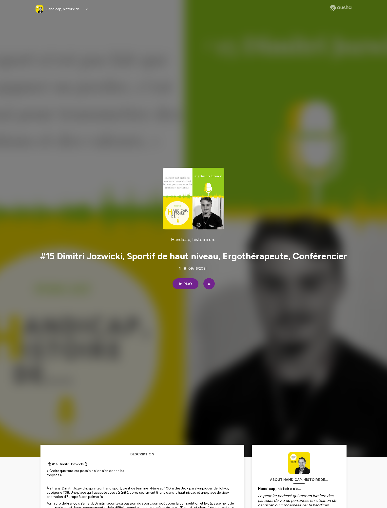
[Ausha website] (340, 8)
